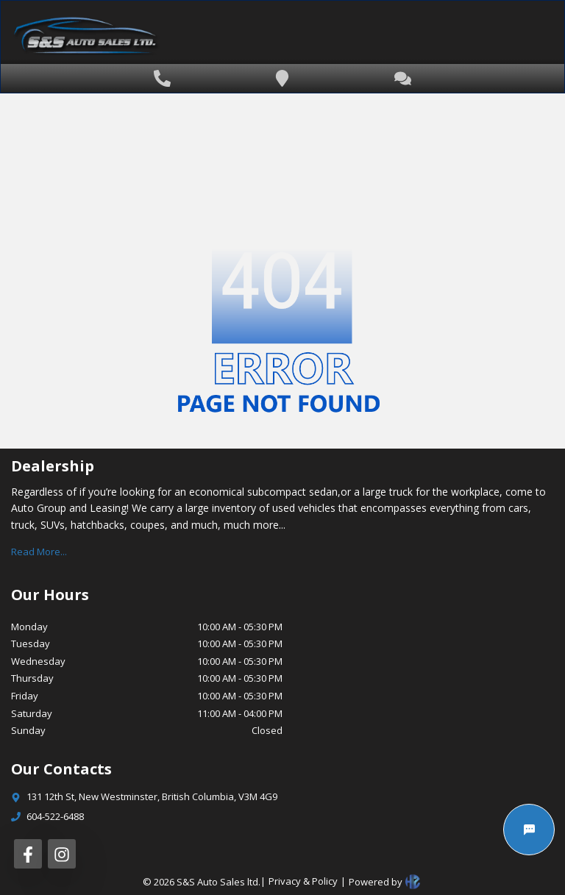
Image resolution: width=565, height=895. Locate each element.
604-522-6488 (55, 816)
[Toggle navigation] (517, 38)
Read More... (39, 551)
